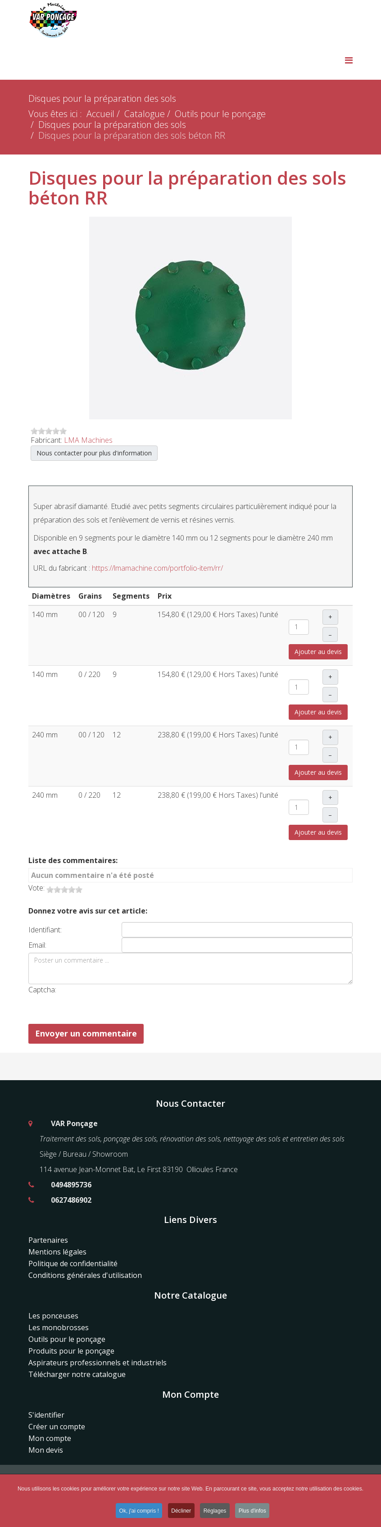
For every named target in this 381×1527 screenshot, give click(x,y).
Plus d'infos (254, 1512)
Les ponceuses (53, 1316)
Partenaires (48, 1240)
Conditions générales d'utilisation (85, 1275)
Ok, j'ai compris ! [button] (138, 1512)
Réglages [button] (215, 1512)
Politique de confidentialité (73, 1263)
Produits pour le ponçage (71, 1351)
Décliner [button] (181, 1512)
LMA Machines (88, 440)
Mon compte (49, 1438)
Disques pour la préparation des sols (112, 124)
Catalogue (144, 114)
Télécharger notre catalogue (77, 1374)
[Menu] (349, 60)
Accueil (100, 114)
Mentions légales (57, 1252)
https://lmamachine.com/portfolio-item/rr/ (157, 568)
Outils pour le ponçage (220, 114)
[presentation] (151, 1001)
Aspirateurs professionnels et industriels (97, 1363)
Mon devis (45, 1450)
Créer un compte (56, 1427)
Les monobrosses (58, 1327)
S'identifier (46, 1415)
